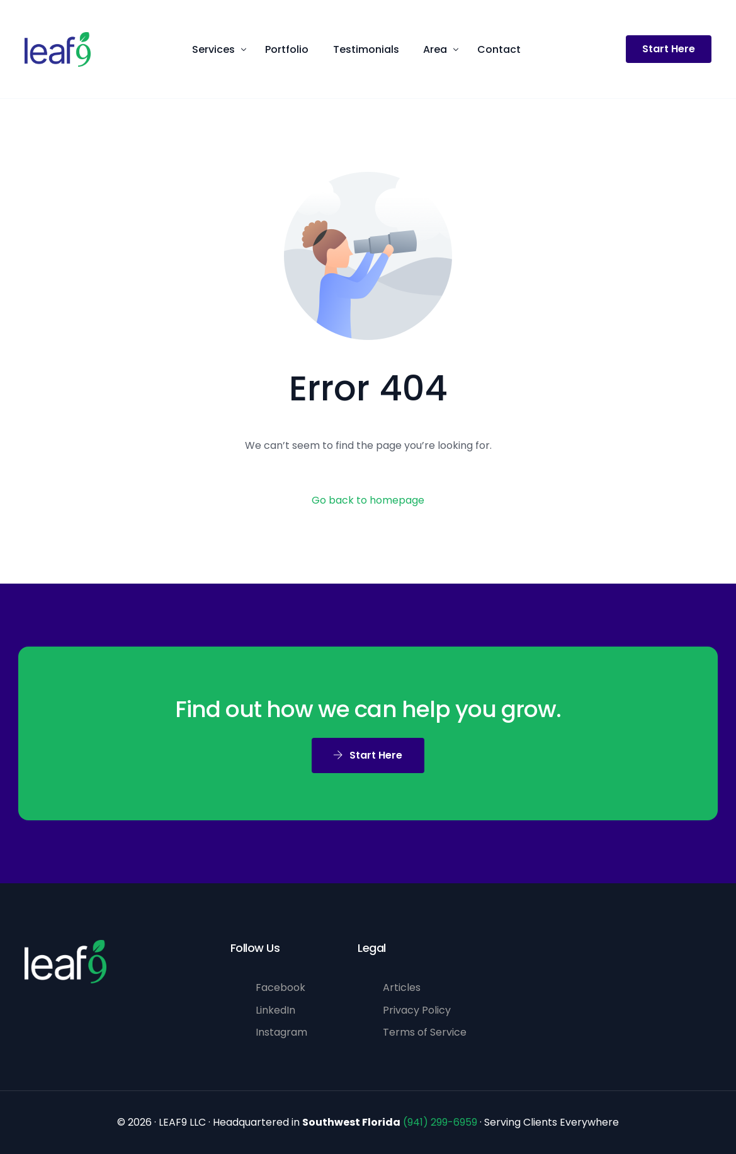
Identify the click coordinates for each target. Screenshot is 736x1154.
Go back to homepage (368, 500)
